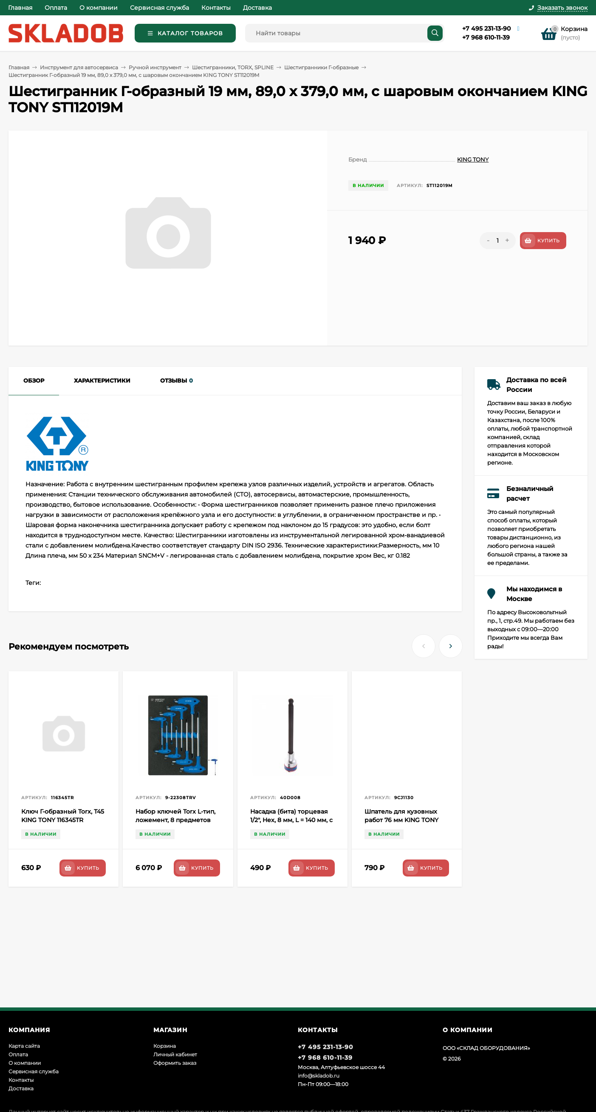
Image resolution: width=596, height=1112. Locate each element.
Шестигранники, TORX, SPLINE (233, 67)
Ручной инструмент (155, 67)
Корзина (164, 1046)
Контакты (216, 7)
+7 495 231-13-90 (486, 28)
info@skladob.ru (318, 1075)
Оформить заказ (174, 1063)
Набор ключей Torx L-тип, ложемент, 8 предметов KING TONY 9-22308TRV (175, 820)
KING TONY (473, 159)
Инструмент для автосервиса (79, 67)
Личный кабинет (175, 1054)
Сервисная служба (159, 7)
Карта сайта (24, 1046)
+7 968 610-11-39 (486, 37)
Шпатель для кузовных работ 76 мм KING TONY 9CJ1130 (401, 820)
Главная (20, 7)
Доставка (257, 7)
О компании (98, 7)
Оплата (56, 7)
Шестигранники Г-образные (321, 67)
